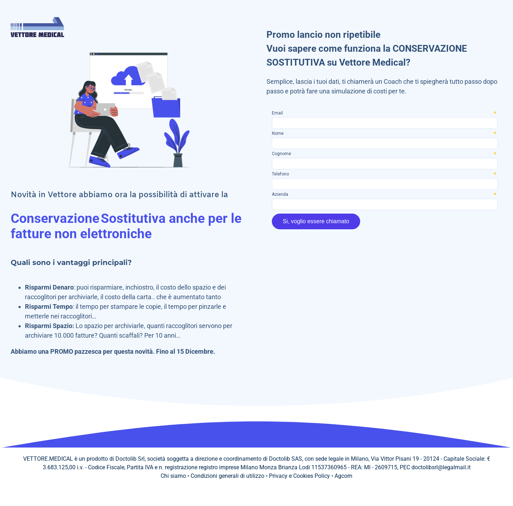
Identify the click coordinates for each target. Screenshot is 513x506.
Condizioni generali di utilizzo (227, 475)
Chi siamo (173, 475)
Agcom (343, 475)
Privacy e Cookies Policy (299, 475)
